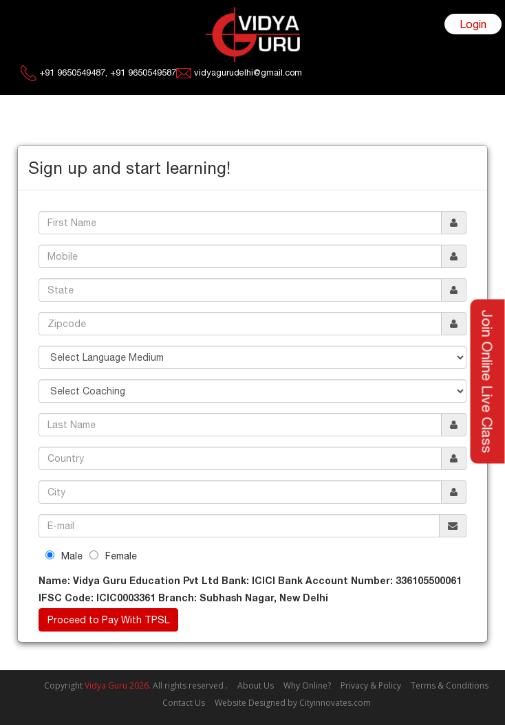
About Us (255, 685)
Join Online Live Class (488, 382)
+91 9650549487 (72, 72)
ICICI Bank (262, 580)
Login (473, 24)
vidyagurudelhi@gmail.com (248, 72)
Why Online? (307, 685)
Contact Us (183, 703)
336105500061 (383, 580)
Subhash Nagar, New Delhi (243, 597)
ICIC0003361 (97, 597)
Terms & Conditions (449, 685)
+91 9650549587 (141, 72)
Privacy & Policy (371, 685)
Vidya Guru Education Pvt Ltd (129, 580)
